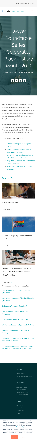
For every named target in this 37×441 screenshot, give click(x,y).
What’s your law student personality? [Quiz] (18, 325)
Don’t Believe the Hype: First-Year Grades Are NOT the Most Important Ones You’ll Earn (17, 272)
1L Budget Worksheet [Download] (14, 306)
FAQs (18, 413)
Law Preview (8, 72)
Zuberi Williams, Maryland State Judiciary (21, 158)
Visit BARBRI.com (21, 4)
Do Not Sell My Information (23, 376)
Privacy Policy (20, 427)
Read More (7, 210)
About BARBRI (20, 373)
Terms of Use (20, 410)
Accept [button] (14, 437)
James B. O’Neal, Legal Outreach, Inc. (20, 155)
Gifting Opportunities (22, 394)
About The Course (21, 387)
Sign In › (32, 4)
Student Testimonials (22, 392)
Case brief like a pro (10, 202)
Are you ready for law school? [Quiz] (15, 319)
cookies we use (7, 427)
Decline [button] (23, 437)
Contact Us (19, 405)
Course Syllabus (21, 389)
